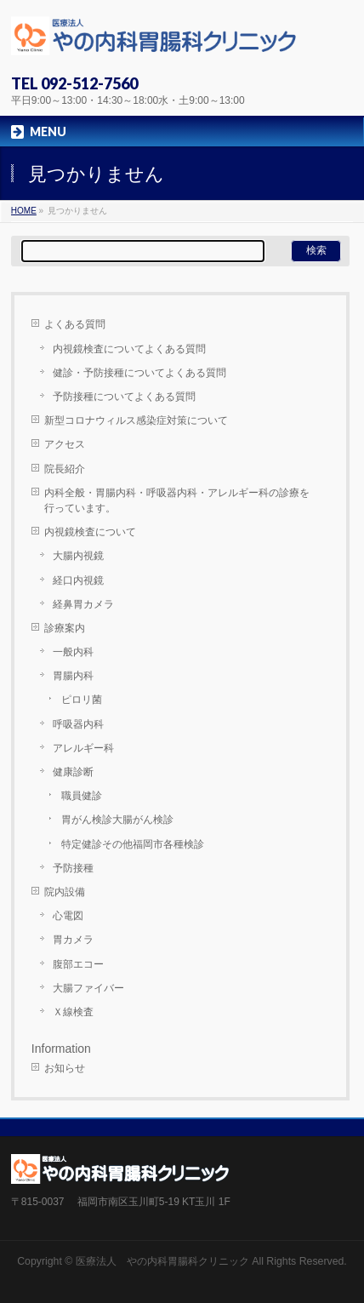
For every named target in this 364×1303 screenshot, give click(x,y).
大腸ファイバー (88, 988)
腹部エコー (78, 964)
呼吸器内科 (78, 724)
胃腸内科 (73, 676)
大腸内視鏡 (78, 556)
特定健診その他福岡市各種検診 (132, 844)
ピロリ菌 (81, 700)
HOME (24, 210)
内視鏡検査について (90, 532)
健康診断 (73, 772)
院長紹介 (64, 469)
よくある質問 (74, 324)
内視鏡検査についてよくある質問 (129, 349)
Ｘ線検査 (73, 1012)
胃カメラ (73, 940)
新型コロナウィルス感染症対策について (136, 420)
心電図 (68, 916)
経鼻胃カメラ (83, 604)
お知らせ (64, 1068)
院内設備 (64, 892)
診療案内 (64, 628)
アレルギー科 (83, 748)
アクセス (64, 444)
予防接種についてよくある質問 (124, 397)
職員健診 (81, 796)
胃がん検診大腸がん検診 (122, 820)
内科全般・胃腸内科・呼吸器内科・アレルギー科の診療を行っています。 (177, 500)
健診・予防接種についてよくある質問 (139, 373)
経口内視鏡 (78, 580)
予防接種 (73, 868)
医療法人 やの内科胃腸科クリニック (162, 1261)
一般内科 (73, 652)
